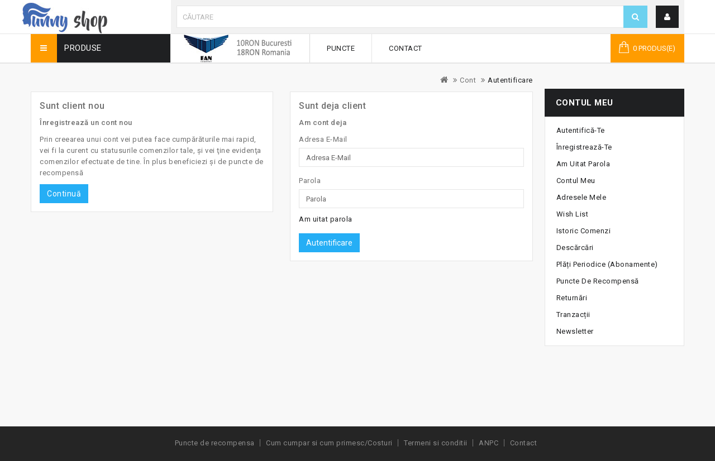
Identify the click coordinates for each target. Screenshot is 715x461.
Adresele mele (581, 197)
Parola (310, 180)
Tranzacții (573, 314)
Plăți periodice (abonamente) (607, 264)
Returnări (572, 298)
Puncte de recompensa (215, 443)
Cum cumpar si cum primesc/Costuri (329, 443)
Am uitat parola (325, 219)
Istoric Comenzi (583, 231)
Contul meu (575, 180)
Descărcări (575, 247)
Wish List (572, 214)
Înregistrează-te (584, 147)
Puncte (341, 48)
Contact (405, 48)
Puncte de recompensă (597, 281)
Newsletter (575, 331)
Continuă (64, 193)
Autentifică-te (580, 130)
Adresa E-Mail (323, 139)
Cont (468, 80)
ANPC (488, 443)
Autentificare (510, 80)
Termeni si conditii (436, 443)
